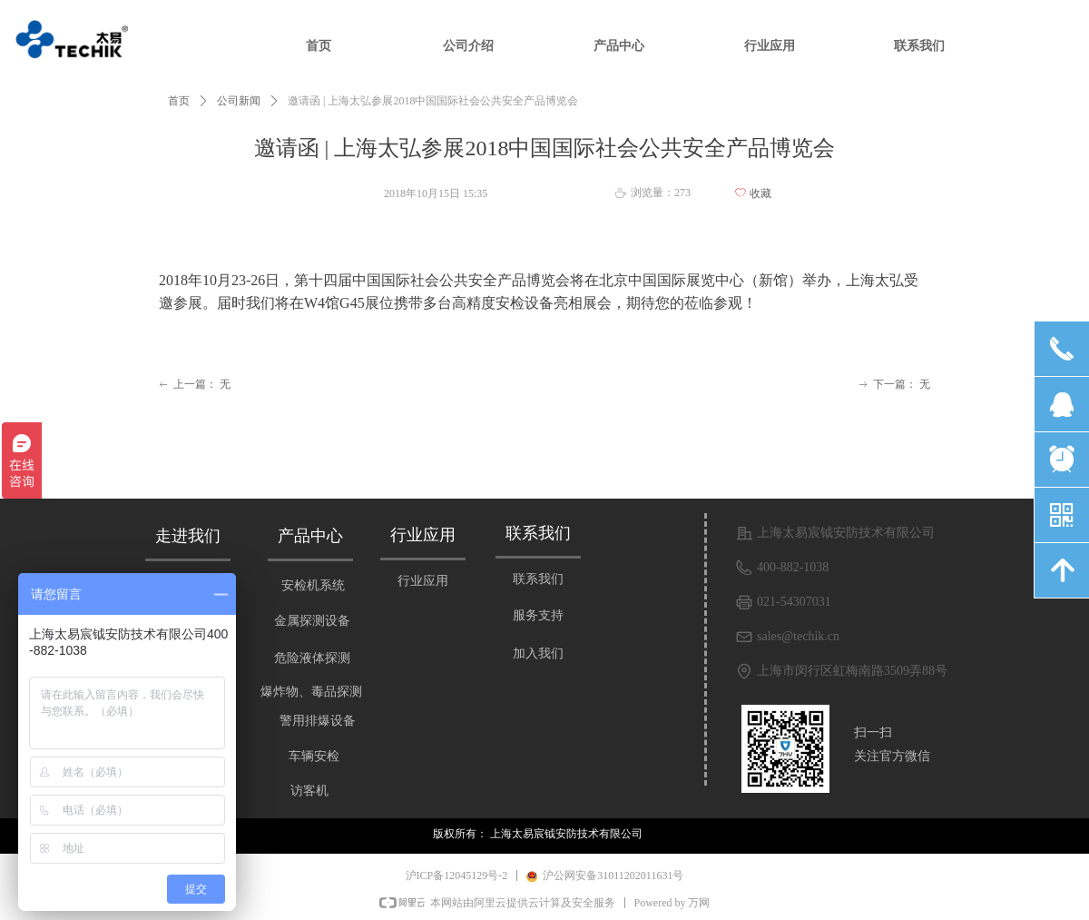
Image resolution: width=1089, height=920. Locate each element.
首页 (179, 100)
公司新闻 (238, 100)
